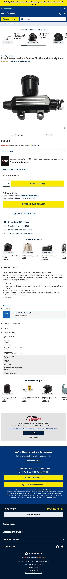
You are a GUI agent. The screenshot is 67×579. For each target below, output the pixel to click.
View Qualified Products (44, 490)
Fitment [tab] (7, 308)
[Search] (43, 19)
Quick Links (9, 524)
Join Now (33, 433)
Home (3, 24)
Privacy (53, 497)
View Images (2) (17, 135)
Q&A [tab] (6, 328)
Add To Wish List (26, 213)
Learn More (33, 437)
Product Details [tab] (11, 267)
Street (8, 24)
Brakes (14, 24)
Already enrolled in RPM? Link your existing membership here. (33, 429)
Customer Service (13, 531)
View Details (28, 233)
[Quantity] (6, 184)
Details (60, 159)
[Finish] (33, 151)
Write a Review (25, 61)
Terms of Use (33, 570)
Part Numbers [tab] (10, 333)
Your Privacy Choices (35, 565)
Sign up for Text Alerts (35, 485)
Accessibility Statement (33, 573)
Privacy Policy (33, 568)
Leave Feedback (33, 460)
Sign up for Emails (35, 478)
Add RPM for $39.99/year (21, 162)
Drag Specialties (7, 56)
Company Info (11, 539)
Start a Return (33, 514)
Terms (48, 497)
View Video (50, 135)
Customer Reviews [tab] (12, 323)
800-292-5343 (55, 508)
